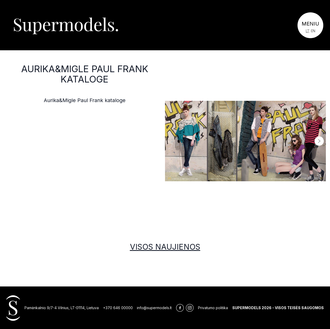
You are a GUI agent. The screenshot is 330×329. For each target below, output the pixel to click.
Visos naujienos (165, 246)
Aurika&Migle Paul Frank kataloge (84, 74)
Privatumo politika (213, 308)
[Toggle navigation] (310, 25)
